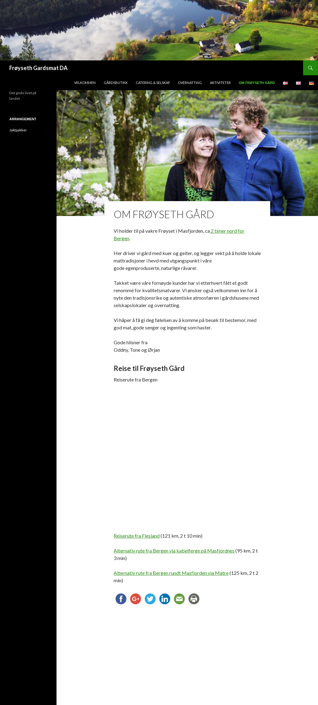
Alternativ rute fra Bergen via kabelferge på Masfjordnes (174, 550)
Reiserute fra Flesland (137, 536)
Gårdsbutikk (116, 83)
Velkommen (85, 83)
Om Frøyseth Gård (257, 83)
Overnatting (190, 83)
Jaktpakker (18, 130)
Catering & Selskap (153, 83)
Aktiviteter (220, 83)
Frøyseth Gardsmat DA (38, 67)
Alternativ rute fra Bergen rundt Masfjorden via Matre (171, 573)
